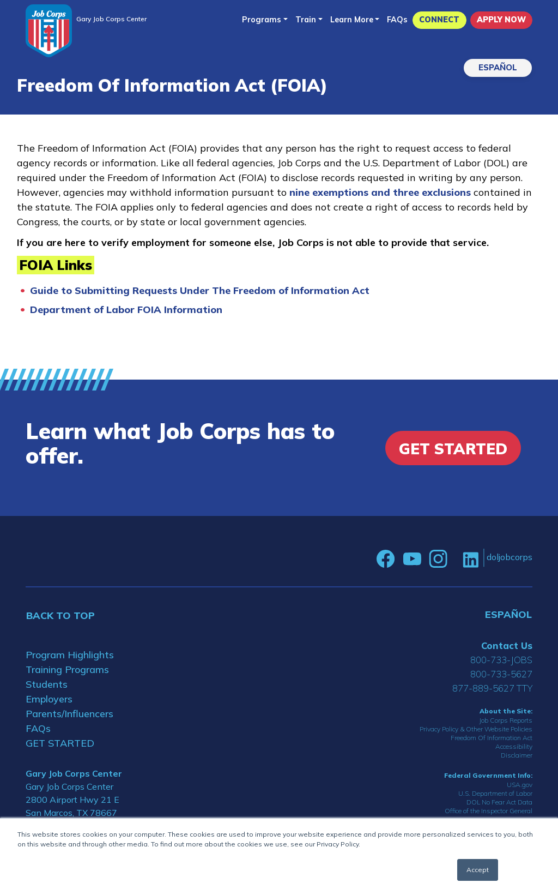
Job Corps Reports (505, 720)
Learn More (351, 20)
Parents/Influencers (69, 713)
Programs (261, 20)
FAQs (397, 20)
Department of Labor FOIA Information (126, 309)
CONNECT (439, 20)
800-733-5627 (501, 674)
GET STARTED (60, 743)
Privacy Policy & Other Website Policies (476, 729)
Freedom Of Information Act (491, 738)
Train (305, 20)
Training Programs (67, 669)
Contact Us (506, 645)
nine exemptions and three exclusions (381, 192)
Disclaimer (516, 755)
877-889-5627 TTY (492, 688)
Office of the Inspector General (488, 811)
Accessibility (513, 746)
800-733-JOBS (501, 659)
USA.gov (519, 784)
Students (47, 684)
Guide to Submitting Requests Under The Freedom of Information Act (199, 290)
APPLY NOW (501, 20)
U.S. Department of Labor (495, 793)
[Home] (49, 30)
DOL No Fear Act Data (499, 802)
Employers (49, 699)
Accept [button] (477, 870)
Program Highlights (70, 654)
